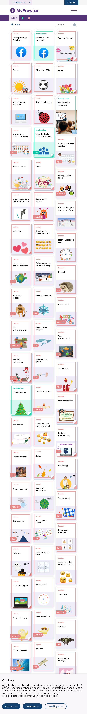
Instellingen (55, 706)
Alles (14, 18)
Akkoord (11, 706)
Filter (15, 24)
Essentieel (32, 706)
